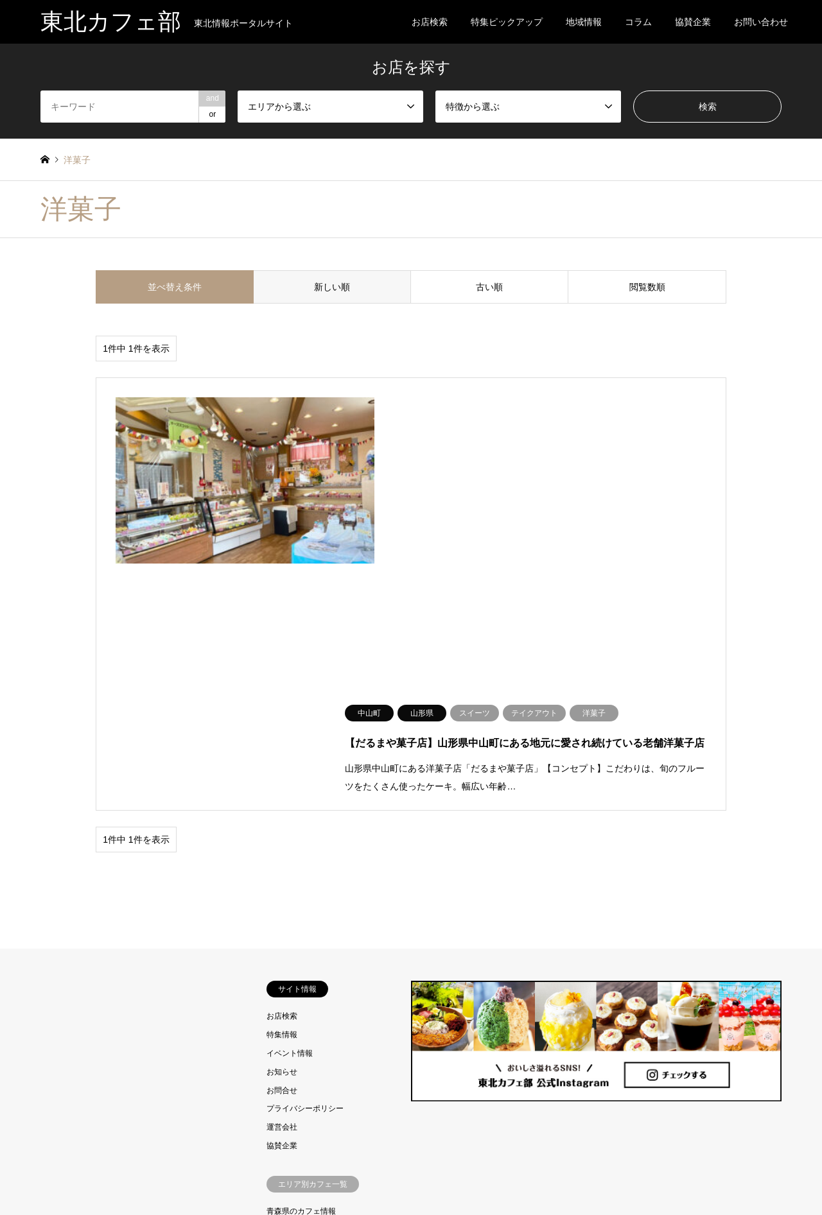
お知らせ (282, 811)
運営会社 (282, 867)
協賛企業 (693, 22)
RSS (61, 1172)
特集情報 (282, 774)
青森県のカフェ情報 (301, 950)
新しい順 (332, 287)
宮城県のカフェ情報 (301, 987)
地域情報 (584, 22)
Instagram (44, 1172)
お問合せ (282, 829)
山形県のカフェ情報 (301, 1024)
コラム (638, 22)
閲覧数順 (647, 287)
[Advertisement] (133, 913)
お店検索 (430, 22)
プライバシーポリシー (305, 848)
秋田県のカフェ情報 (301, 1006)
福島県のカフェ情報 (301, 1042)
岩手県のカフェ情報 (301, 969)
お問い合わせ (761, 22)
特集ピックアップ (507, 22)
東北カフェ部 (411, 1172)
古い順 (489, 287)
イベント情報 (290, 792)
